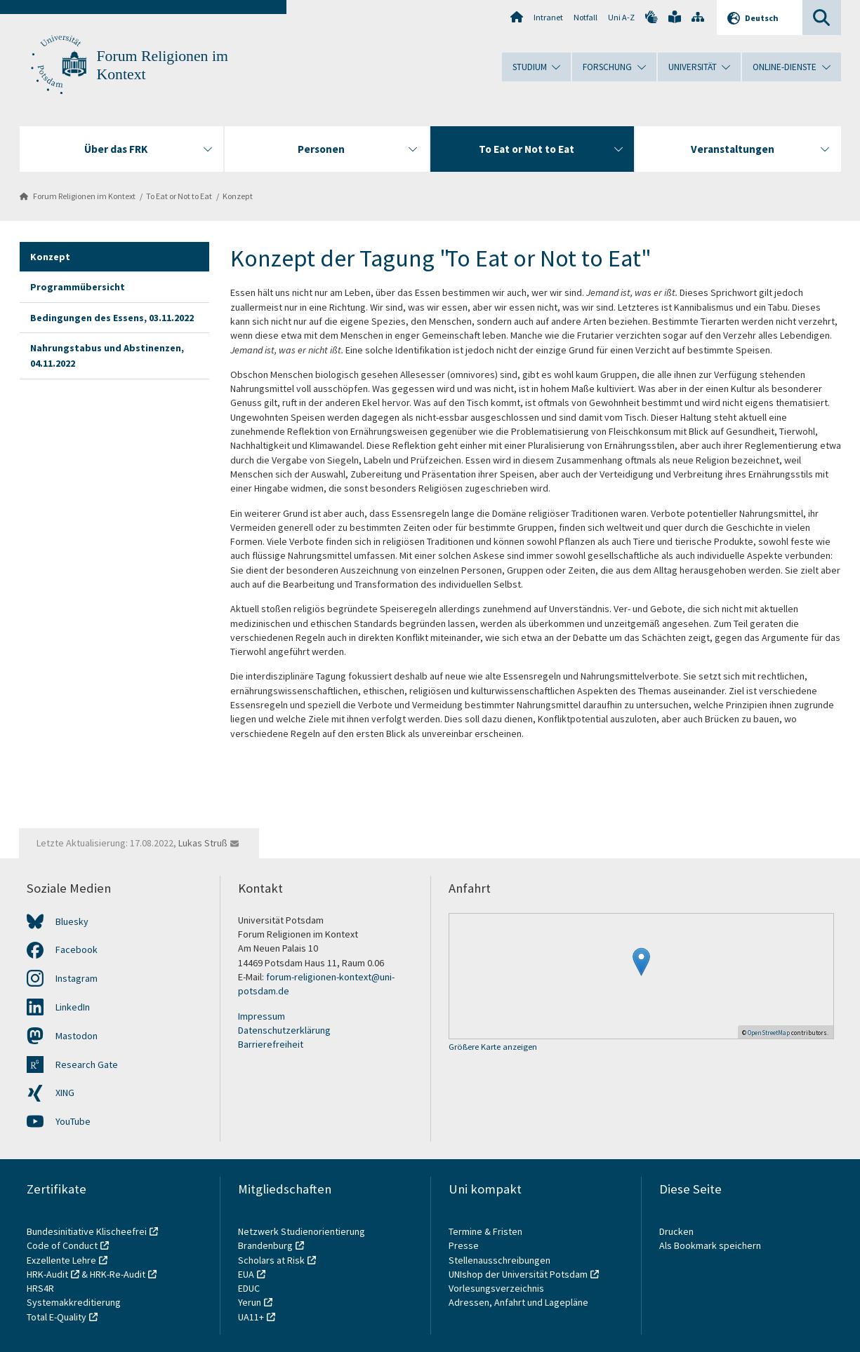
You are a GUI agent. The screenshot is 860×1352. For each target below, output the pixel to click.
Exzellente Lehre (61, 1260)
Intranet (548, 17)
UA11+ (251, 1317)
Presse (465, 1245)
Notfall (585, 17)
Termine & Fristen (486, 1231)
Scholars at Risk (271, 1260)
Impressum (261, 1016)
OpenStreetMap (769, 1032)
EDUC (249, 1288)
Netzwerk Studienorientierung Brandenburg (301, 1238)
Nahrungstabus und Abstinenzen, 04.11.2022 (107, 356)
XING (64, 1092)
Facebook (76, 949)
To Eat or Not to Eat (179, 196)
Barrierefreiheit (270, 1044)
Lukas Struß (202, 843)
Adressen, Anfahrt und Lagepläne (518, 1302)
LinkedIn (72, 1007)
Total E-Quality (56, 1317)
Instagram (76, 978)
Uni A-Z (621, 17)
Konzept (238, 196)
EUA (246, 1274)
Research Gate (86, 1064)
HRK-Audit (47, 1274)
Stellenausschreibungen (499, 1260)
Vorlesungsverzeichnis (497, 1288)
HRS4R (40, 1288)
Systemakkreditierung (74, 1302)
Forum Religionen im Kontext (84, 196)
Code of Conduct (62, 1245)
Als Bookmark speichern (710, 1245)
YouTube (73, 1121)
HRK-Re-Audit (117, 1274)
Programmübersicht (77, 286)
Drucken (676, 1231)
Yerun (249, 1302)
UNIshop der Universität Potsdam (518, 1274)
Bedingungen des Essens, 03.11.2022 (112, 317)
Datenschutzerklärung (284, 1030)
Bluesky (71, 921)
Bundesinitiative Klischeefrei (87, 1231)
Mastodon (76, 1035)
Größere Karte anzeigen (493, 1047)
